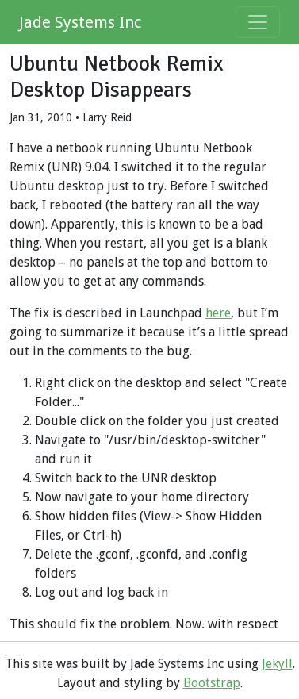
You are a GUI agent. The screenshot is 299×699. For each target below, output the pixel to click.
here (218, 313)
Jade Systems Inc (80, 22)
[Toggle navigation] (258, 22)
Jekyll (277, 663)
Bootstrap (211, 682)
